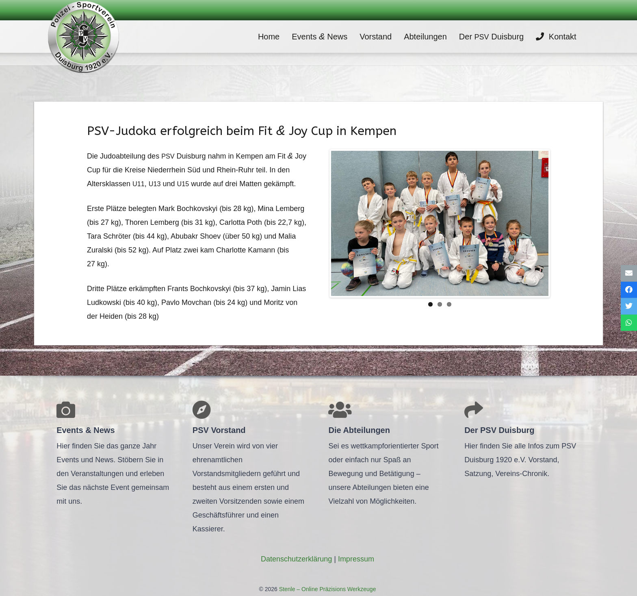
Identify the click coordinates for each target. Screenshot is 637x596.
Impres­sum (356, 559)
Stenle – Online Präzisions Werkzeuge (326, 589)
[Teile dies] (629, 289)
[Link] (83, 36)
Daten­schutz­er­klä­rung (296, 559)
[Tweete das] (629, 306)
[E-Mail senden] (629, 273)
